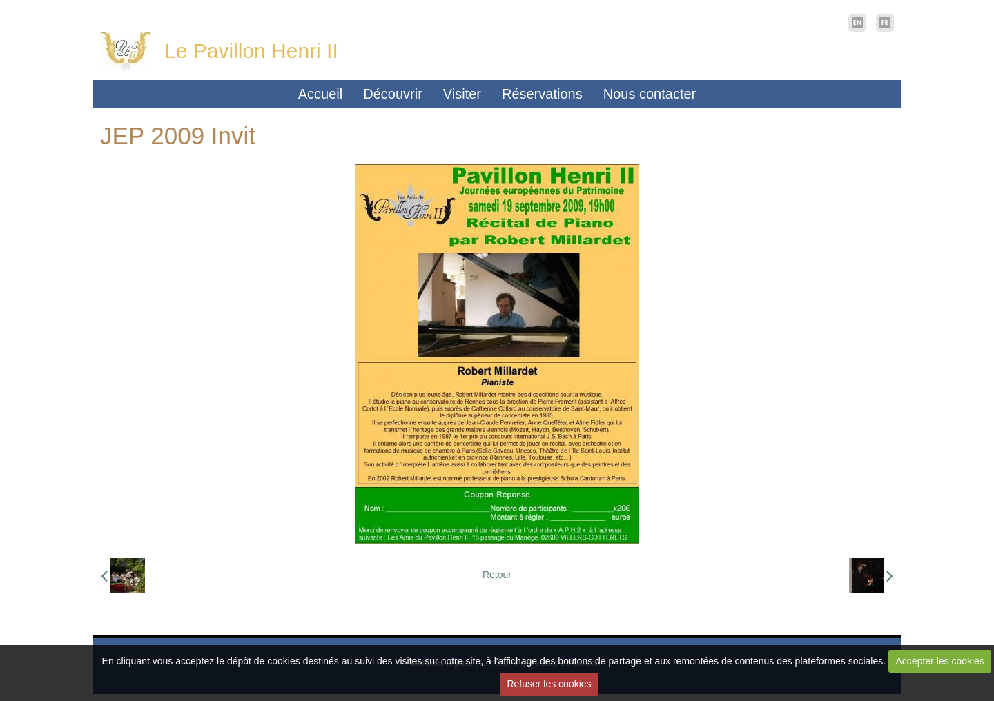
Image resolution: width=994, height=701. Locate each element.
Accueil (320, 93)
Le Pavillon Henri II (251, 50)
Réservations (542, 93)
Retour (497, 574)
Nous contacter (649, 93)
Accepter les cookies (940, 661)
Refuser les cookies (549, 683)
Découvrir (392, 93)
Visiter (462, 93)
